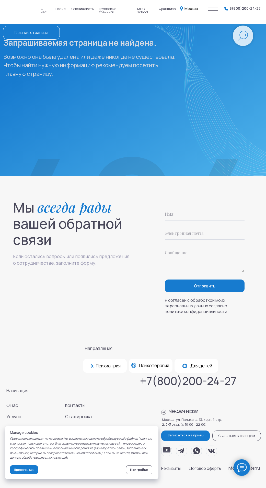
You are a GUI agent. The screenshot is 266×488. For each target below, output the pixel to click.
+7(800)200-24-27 (188, 380)
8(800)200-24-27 (245, 8)
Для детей (201, 366)
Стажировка (78, 417)
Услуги (13, 417)
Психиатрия (108, 366)
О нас (44, 10)
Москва (191, 8)
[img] (212, 9)
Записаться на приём (186, 435)
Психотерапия (154, 365)
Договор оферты (205, 468)
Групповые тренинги (107, 10)
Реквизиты (171, 468)
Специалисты (82, 8)
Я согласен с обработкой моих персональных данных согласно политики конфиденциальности (196, 305)
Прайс (60, 8)
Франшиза (167, 8)
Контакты (75, 405)
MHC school (142, 10)
